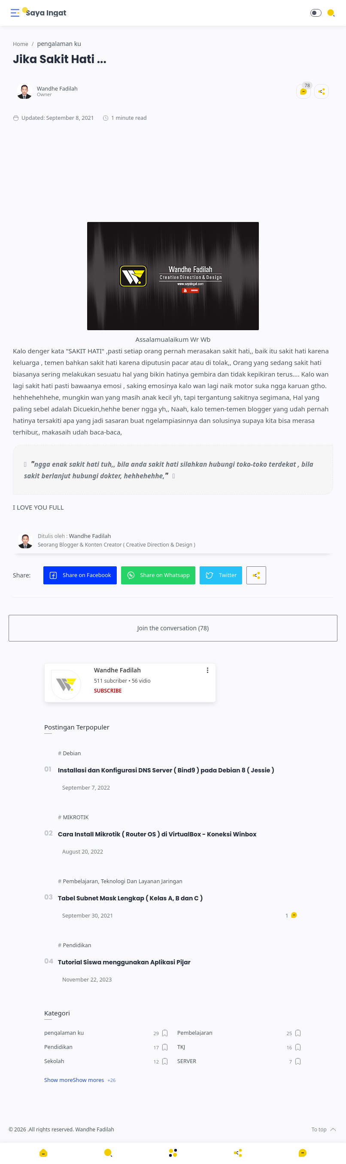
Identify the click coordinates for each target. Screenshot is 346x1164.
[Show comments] (302, 1153)
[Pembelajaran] (81, 881)
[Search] (331, 13)
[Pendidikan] (77, 945)
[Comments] (301, 91)
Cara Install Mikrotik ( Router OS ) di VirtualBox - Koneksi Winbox (160, 834)
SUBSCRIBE (108, 690)
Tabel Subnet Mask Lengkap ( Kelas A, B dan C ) (132, 898)
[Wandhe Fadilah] (59, 88)
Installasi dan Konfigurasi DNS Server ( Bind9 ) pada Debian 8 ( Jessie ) (169, 770)
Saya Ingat (46, 13)
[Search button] (25, 10)
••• (208, 670)
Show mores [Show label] (88, 1080)
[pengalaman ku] (106, 1033)
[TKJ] (239, 1047)
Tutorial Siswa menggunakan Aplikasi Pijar (126, 962)
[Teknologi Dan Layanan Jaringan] (141, 881)
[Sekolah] (106, 1061)
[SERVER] (239, 1061)
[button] (316, 13)
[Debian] (72, 753)
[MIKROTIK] (75, 817)
